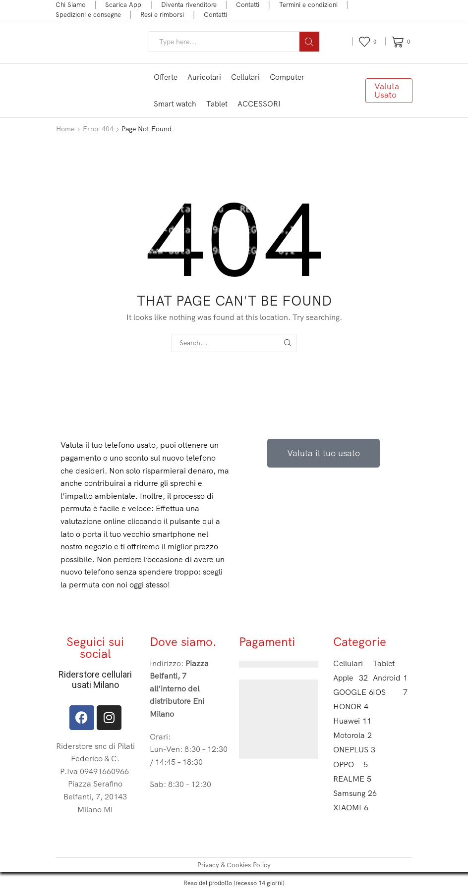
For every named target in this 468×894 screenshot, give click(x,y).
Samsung (350, 793)
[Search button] (309, 42)
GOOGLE (350, 692)
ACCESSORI (259, 103)
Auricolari (204, 77)
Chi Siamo (71, 4)
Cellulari (245, 77)
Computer (287, 77)
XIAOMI (350, 807)
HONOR (350, 706)
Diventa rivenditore (189, 4)
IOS (390, 692)
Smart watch (175, 103)
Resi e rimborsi (162, 14)
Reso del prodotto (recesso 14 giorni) (234, 883)
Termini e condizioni (308, 4)
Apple (350, 678)
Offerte (165, 77)
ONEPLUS (350, 749)
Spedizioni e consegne (88, 14)
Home (65, 128)
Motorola (350, 735)
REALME (350, 779)
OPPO (350, 764)
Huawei (350, 721)
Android (390, 678)
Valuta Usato (386, 90)
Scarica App (123, 4)
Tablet (217, 103)
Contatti (247, 4)
